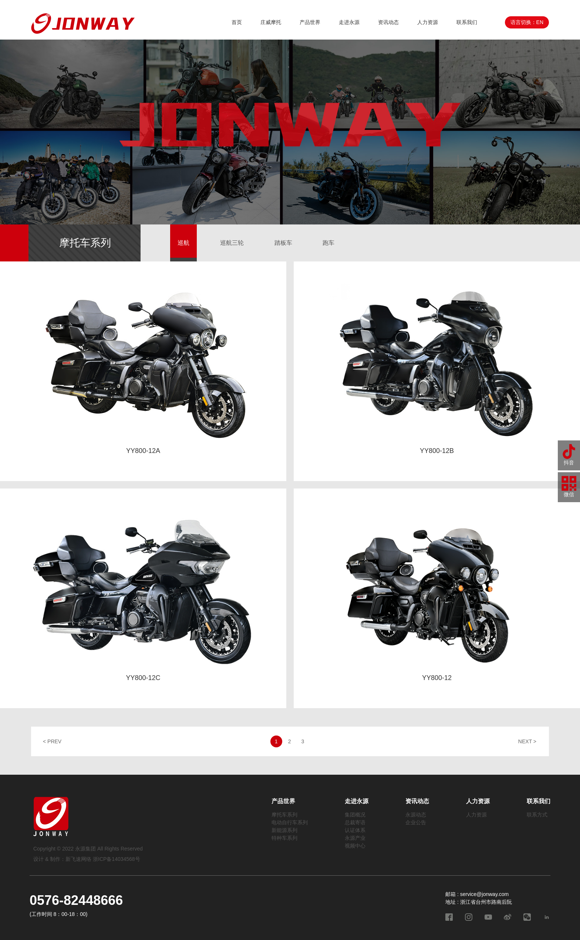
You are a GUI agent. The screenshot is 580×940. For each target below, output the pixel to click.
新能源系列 (284, 830)
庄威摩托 (270, 22)
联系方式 (537, 815)
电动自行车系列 (290, 822)
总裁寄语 (355, 822)
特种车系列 (284, 838)
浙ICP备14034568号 (116, 859)
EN (539, 22)
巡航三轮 (232, 243)
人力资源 (427, 22)
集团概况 (355, 815)
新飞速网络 (78, 859)
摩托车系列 (284, 815)
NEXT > (527, 741)
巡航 (183, 243)
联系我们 (466, 22)
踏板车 (283, 243)
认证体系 (355, 830)
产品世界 (310, 22)
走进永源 (349, 22)
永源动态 (415, 815)
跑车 (328, 243)
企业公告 (415, 822)
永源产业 (355, 838)
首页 (237, 22)
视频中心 (355, 846)
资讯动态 (388, 22)
